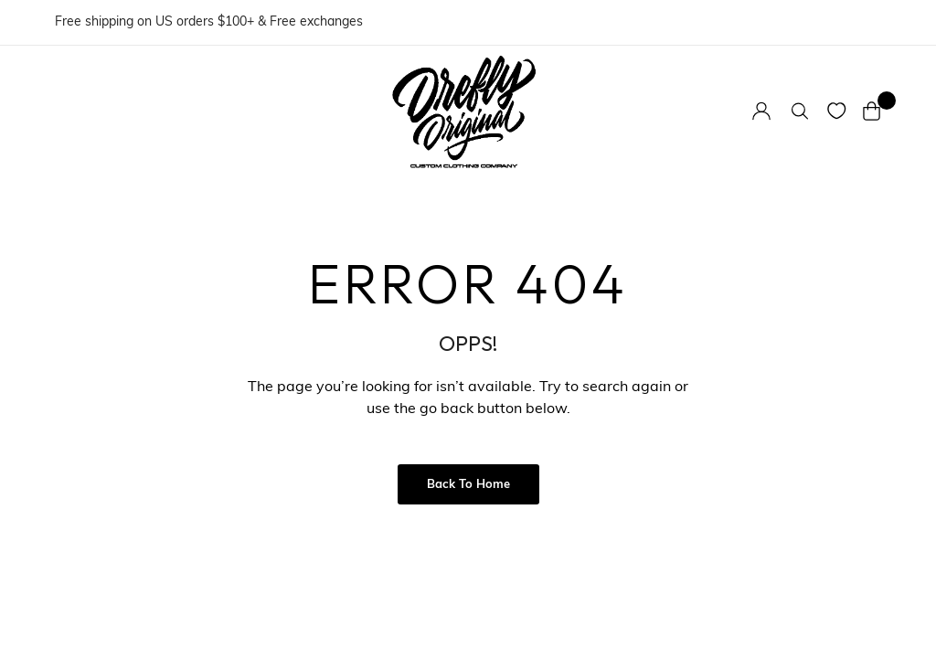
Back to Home (468, 485)
